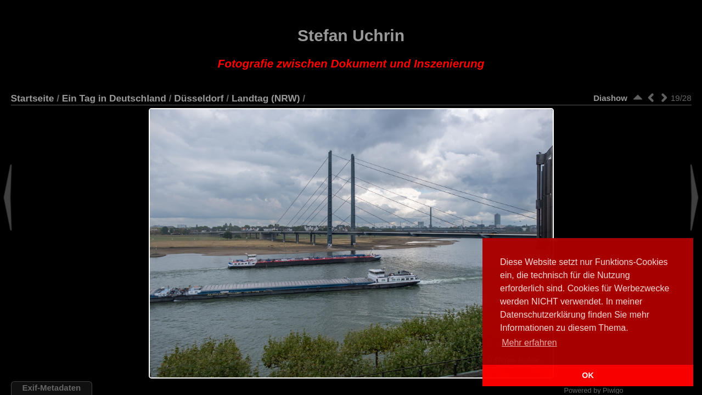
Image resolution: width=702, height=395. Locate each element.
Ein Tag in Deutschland (114, 98)
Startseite (32, 98)
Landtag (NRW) (266, 98)
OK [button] (588, 375)
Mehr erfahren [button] (529, 342)
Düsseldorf (198, 98)
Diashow (610, 98)
